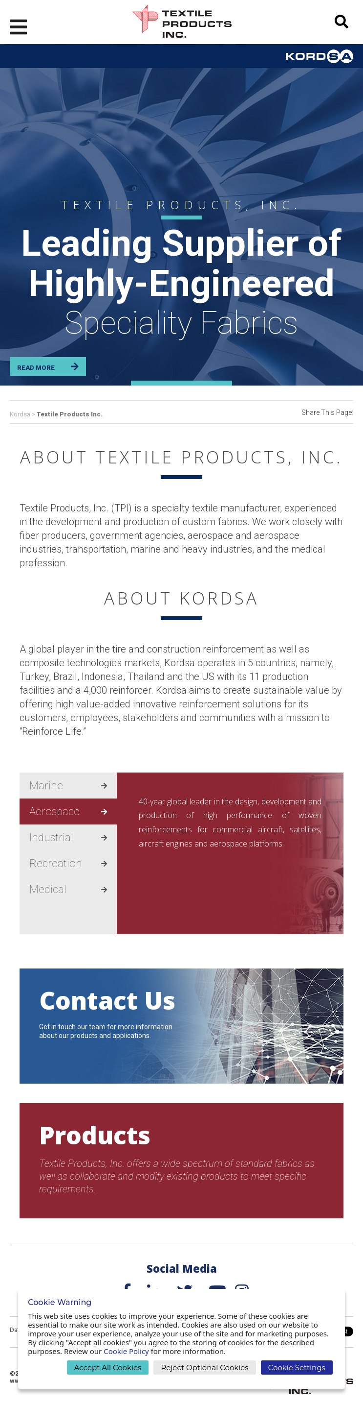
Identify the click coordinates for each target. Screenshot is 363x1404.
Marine (68, 785)
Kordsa (21, 414)
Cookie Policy (126, 1351)
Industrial (68, 837)
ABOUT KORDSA (181, 597)
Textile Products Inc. (70, 414)
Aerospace (68, 811)
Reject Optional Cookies (204, 1367)
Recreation (68, 863)
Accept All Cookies (108, 1367)
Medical (68, 889)
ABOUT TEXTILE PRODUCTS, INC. (181, 456)
